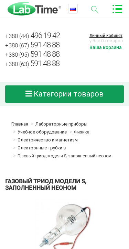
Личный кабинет (105, 35)
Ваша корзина (105, 47)
